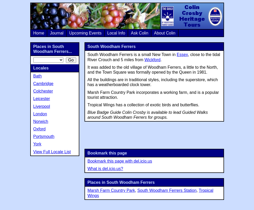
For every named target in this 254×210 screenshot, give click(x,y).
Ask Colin (139, 33)
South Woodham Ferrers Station (166, 190)
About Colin (164, 33)
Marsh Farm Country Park (111, 190)
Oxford (39, 129)
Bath (37, 76)
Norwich (40, 121)
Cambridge (43, 83)
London (40, 114)
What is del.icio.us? (105, 168)
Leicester (41, 98)
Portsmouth (44, 136)
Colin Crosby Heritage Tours (192, 16)
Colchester (43, 91)
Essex (182, 54)
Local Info (116, 33)
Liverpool (41, 106)
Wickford (152, 60)
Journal (56, 33)
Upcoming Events (85, 33)
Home (38, 33)
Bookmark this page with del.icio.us (120, 161)
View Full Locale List (52, 152)
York (37, 144)
